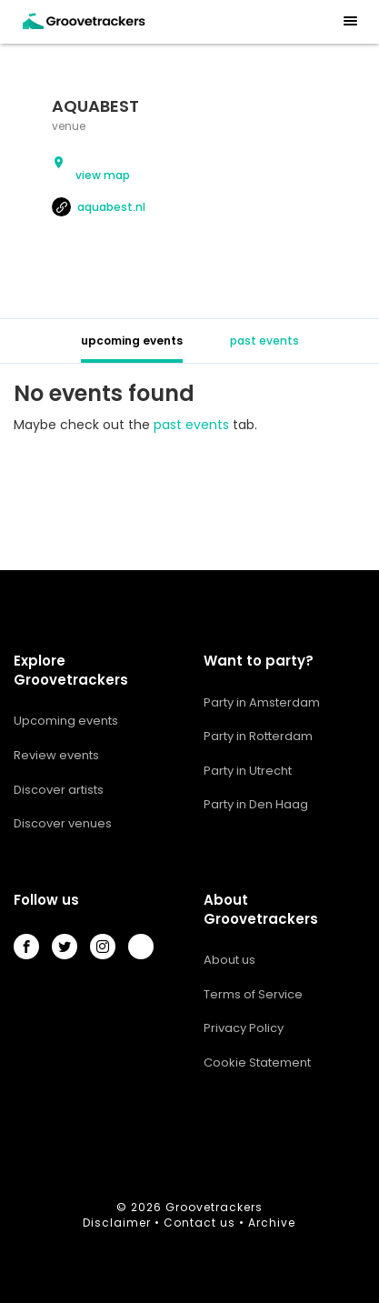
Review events (56, 755)
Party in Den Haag (256, 804)
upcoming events (132, 340)
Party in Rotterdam (258, 736)
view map (102, 175)
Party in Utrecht (248, 770)
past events (264, 340)
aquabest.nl (98, 206)
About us (229, 959)
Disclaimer (117, 1222)
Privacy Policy (244, 1028)
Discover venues (63, 823)
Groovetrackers (214, 1207)
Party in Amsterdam (262, 702)
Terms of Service (253, 994)
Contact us (199, 1222)
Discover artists (59, 789)
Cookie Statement (257, 1062)
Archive (271, 1222)
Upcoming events (66, 720)
